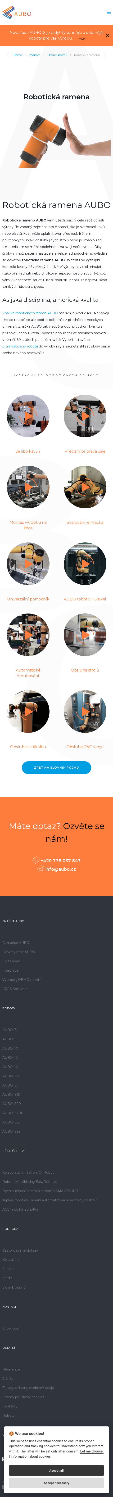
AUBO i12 (10, 1057)
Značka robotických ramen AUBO (30, 313)
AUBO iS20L (12, 1113)
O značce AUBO (15, 943)
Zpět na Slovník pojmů (56, 767)
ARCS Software (15, 989)
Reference (11, 1369)
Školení (8, 1269)
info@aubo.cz (56, 868)
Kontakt (9, 1306)
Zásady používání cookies (23, 1397)
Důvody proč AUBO (18, 952)
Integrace (10, 970)
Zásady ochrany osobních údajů (28, 1388)
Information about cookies (30, 1457)
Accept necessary (56, 1483)
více (82, 38)
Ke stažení (10, 1260)
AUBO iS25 (11, 1122)
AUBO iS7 (10, 1085)
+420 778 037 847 (56, 860)
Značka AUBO (13, 921)
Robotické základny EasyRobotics (30, 1182)
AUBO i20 (10, 1076)
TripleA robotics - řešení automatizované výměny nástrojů (50, 1200)
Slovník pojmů (57, 55)
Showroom (11, 1328)
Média (7, 1278)
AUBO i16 (10, 1067)
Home (18, 55)
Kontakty (10, 1406)
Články (7, 1378)
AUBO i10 (10, 1048)
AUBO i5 (9, 1039)
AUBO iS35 (11, 1131)
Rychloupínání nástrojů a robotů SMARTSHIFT (40, 1191)
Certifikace (11, 961)
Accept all (56, 1470)
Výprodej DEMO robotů (21, 980)
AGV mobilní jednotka (20, 1209)
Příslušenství (13, 1151)
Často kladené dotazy (20, 1250)
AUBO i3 (9, 1030)
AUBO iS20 (11, 1104)
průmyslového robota (20, 346)
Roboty (8, 1008)
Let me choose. (92, 1451)
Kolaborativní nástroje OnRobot (28, 1172)
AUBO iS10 (11, 1094)
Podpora (35, 55)
